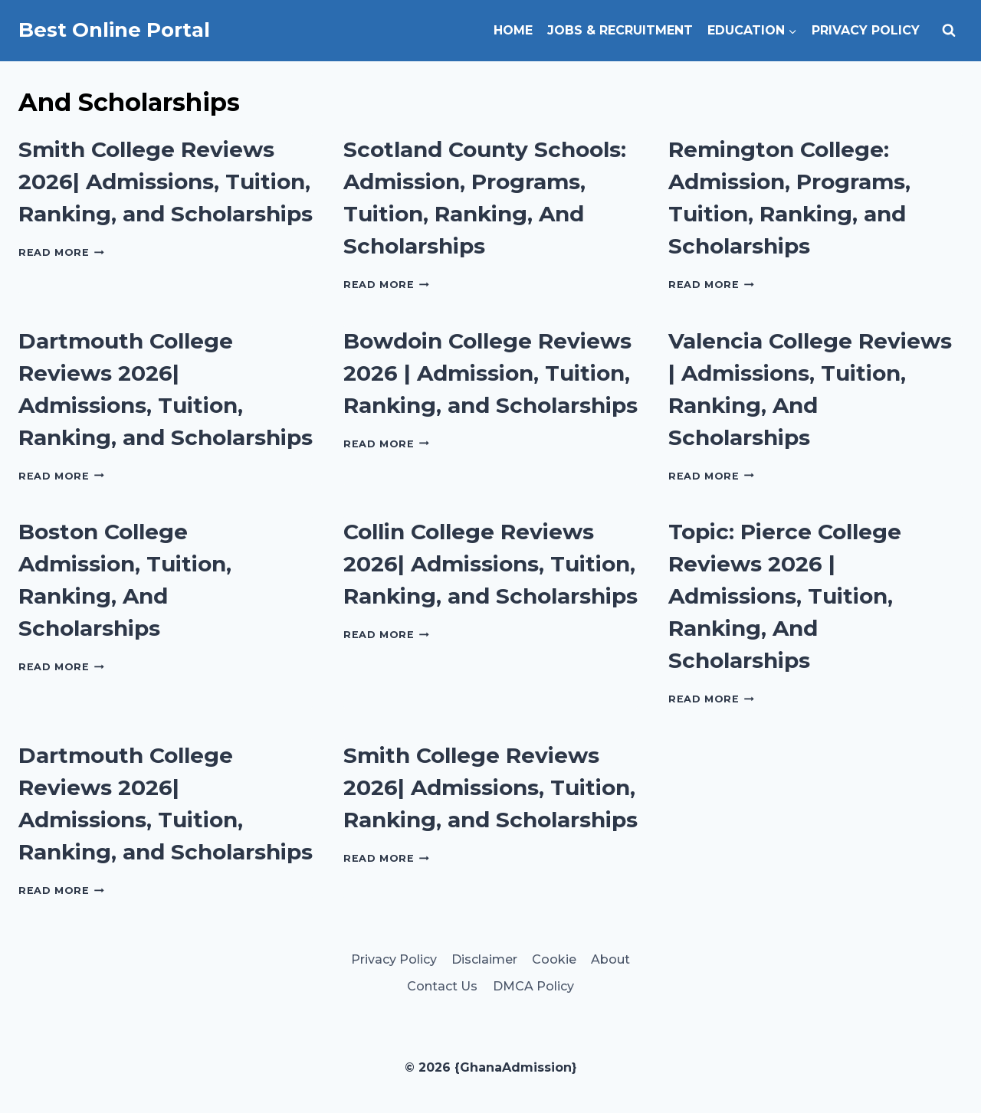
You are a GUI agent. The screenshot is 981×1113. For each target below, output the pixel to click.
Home (513, 30)
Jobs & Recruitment (620, 30)
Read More (61, 252)
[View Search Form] (949, 30)
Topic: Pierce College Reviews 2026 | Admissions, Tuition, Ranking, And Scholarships (784, 596)
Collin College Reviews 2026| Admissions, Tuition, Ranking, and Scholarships (490, 564)
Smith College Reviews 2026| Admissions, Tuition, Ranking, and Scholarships (165, 181)
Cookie (554, 959)
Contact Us (442, 986)
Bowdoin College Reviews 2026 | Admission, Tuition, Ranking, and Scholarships (490, 373)
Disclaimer (484, 959)
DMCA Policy (533, 986)
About (610, 959)
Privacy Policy (866, 30)
